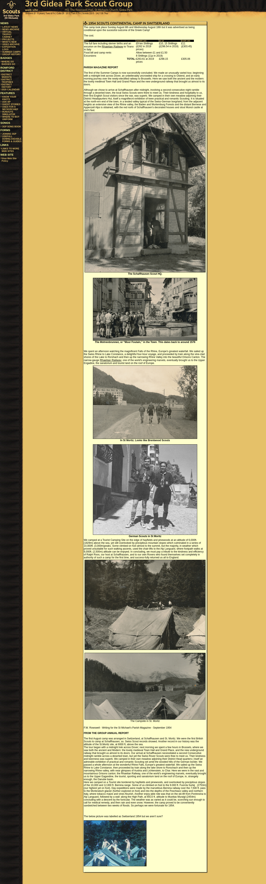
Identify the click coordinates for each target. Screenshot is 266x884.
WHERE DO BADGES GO (8, 62)
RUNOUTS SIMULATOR (8, 112)
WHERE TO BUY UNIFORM (11, 117)
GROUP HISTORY (11, 54)
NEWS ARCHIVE (11, 29)
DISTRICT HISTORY (7, 85)
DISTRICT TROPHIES (7, 80)
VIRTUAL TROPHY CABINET (7, 34)
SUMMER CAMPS (11, 52)
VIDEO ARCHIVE (11, 44)
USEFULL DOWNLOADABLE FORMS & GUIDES (12, 139)
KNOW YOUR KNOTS (9, 98)
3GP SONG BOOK (11, 126)
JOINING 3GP (9, 134)
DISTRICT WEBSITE (7, 75)
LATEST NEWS (10, 27)
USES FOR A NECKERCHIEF (10, 108)
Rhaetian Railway (112, 46)
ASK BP (6, 102)
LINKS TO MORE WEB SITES (10, 149)
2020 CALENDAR (11, 89)
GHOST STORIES (11, 104)
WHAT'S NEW (9, 42)
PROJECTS (8, 39)
